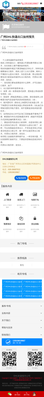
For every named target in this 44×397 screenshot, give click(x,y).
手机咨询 (35, 178)
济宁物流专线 (14, 383)
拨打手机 (26, 394)
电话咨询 (21, 178)
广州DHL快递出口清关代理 (13, 296)
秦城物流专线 (25, 387)
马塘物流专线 (31, 383)
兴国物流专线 (18, 385)
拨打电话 (17, 394)
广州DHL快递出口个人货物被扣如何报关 (32, 287)
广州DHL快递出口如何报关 (17, 36)
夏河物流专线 (9, 385)
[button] (41, 10)
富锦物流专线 (36, 385)
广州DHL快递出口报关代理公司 (13, 287)
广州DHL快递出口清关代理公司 (32, 282)
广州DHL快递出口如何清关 (13, 291)
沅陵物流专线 (27, 385)
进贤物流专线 (23, 383)
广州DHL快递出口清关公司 (32, 296)
